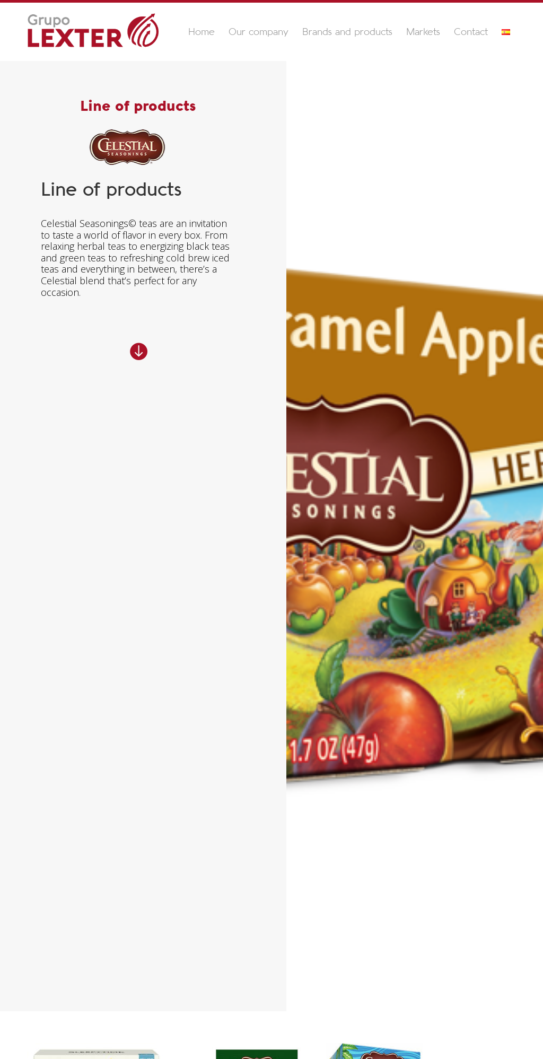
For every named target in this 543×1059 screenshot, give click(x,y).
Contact (471, 32)
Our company (258, 32)
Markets (423, 32)
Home (201, 32)
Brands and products (347, 32)
